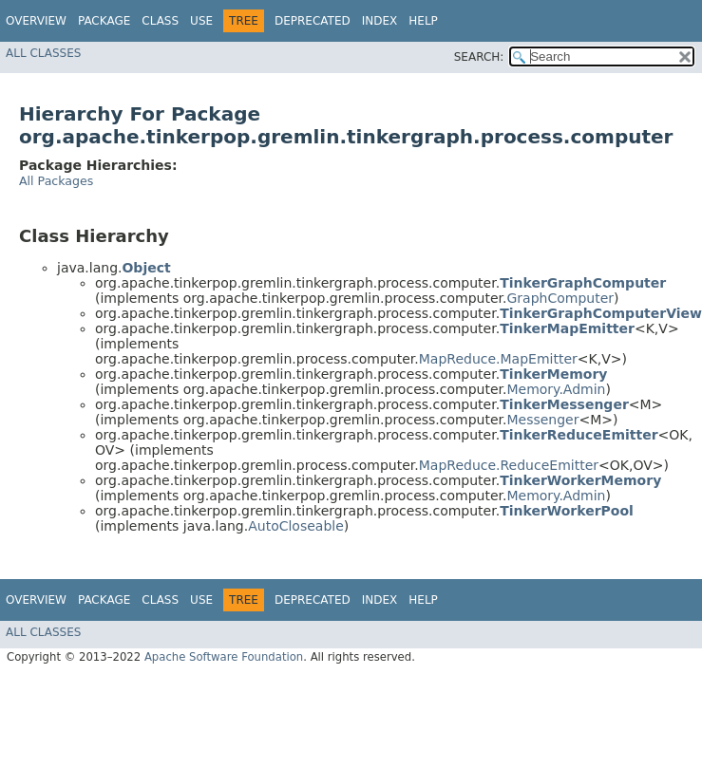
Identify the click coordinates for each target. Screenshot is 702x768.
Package (104, 21)
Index (380, 21)
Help (423, 21)
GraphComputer (560, 298)
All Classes (43, 53)
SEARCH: (479, 57)
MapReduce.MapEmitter (498, 358)
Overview (36, 21)
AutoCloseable (296, 526)
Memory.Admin (555, 389)
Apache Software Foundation (223, 657)
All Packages (56, 181)
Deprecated (313, 21)
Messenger (542, 419)
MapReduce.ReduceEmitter (508, 465)
